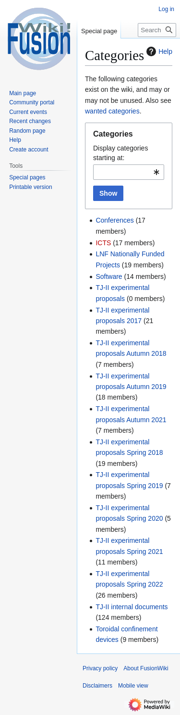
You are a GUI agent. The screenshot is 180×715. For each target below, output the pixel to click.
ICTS (103, 243)
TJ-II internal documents (132, 607)
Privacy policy (100, 668)
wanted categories (112, 111)
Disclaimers (97, 685)
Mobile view (133, 685)
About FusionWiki (145, 668)
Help (158, 51)
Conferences (114, 220)
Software (109, 276)
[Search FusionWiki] (157, 30)
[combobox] (128, 172)
